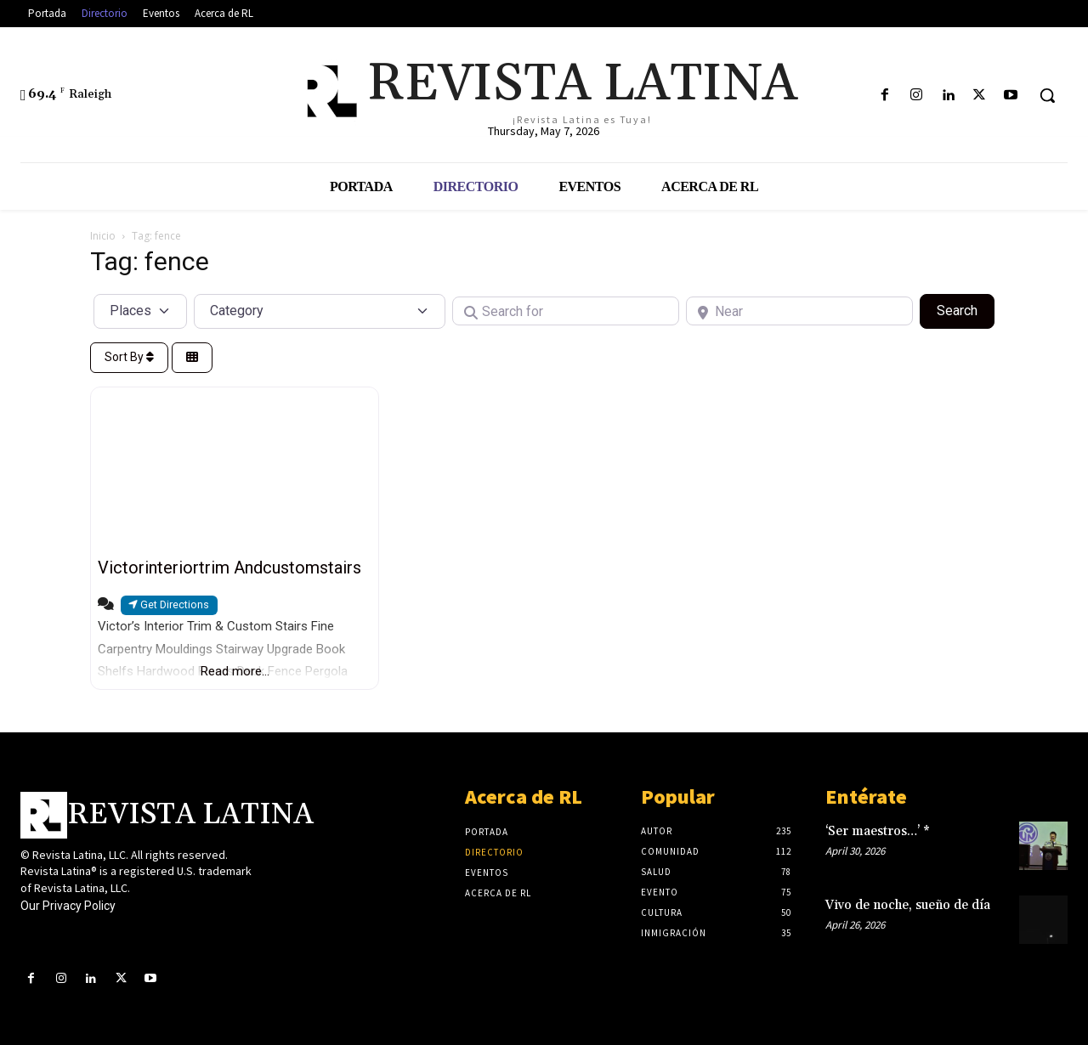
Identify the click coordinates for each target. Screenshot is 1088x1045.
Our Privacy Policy (68, 905)
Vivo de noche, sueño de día (907, 905)
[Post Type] (140, 311)
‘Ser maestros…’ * (877, 831)
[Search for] (565, 311)
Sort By (129, 357)
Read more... (235, 671)
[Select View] (192, 358)
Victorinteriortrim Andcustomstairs (229, 567)
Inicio (103, 236)
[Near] (799, 311)
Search (965, 309)
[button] (1047, 95)
